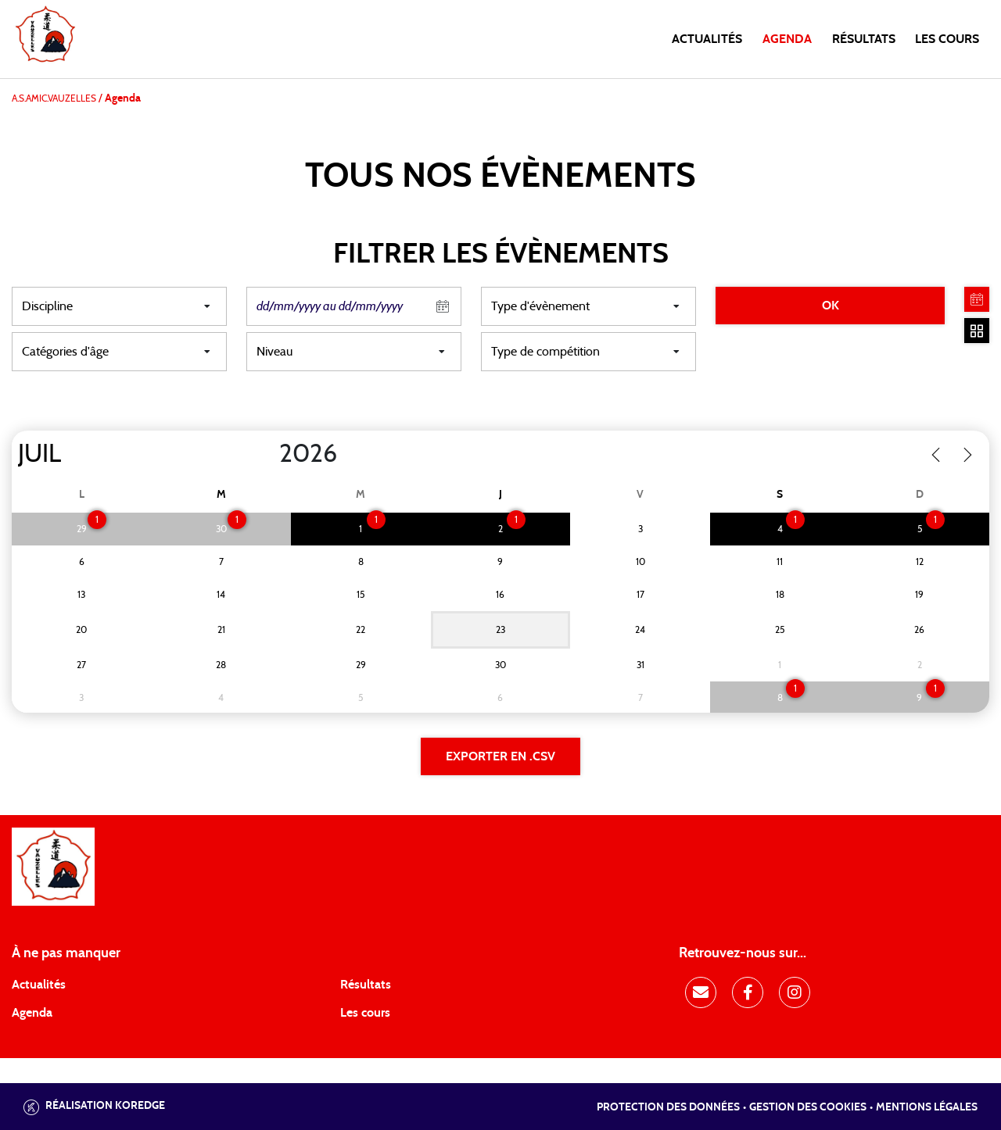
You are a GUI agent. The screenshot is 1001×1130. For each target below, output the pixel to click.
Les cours (947, 39)
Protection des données (668, 1107)
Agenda (787, 39)
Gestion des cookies (807, 1107)
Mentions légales (927, 1107)
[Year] (267, 454)
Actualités (707, 39)
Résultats (863, 39)
